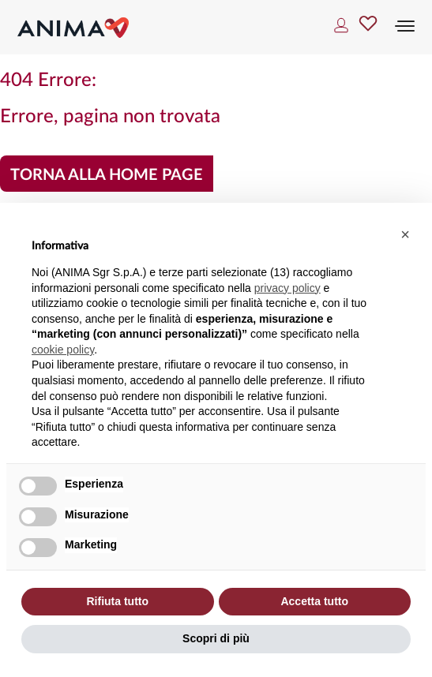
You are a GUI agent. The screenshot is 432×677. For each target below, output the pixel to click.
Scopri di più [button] (216, 638)
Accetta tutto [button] (314, 601)
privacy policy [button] (287, 288)
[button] (405, 234)
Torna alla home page (106, 175)
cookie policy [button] (63, 349)
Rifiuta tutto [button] (117, 601)
